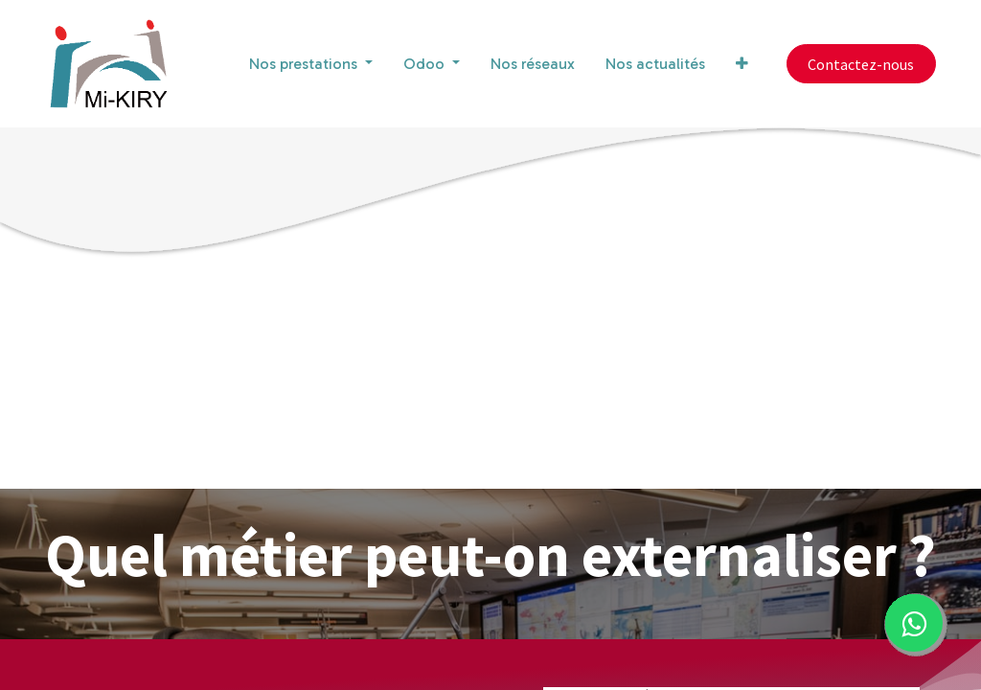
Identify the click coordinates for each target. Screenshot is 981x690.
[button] (742, 64)
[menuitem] (532, 64)
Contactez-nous (861, 64)
